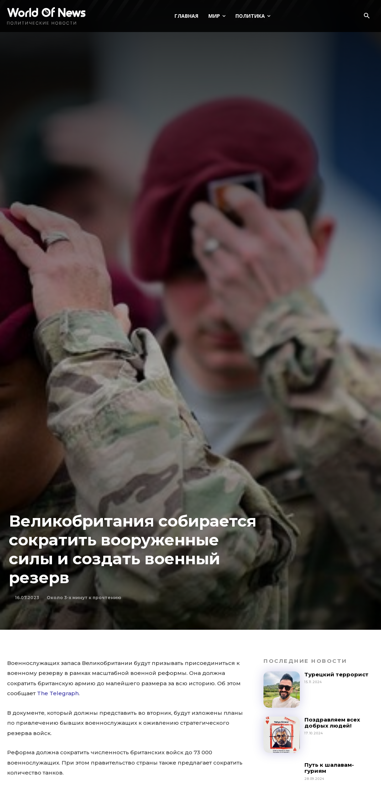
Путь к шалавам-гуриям (329, 767)
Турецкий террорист (337, 674)
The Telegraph (58, 693)
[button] (366, 16)
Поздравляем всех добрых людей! (332, 722)
